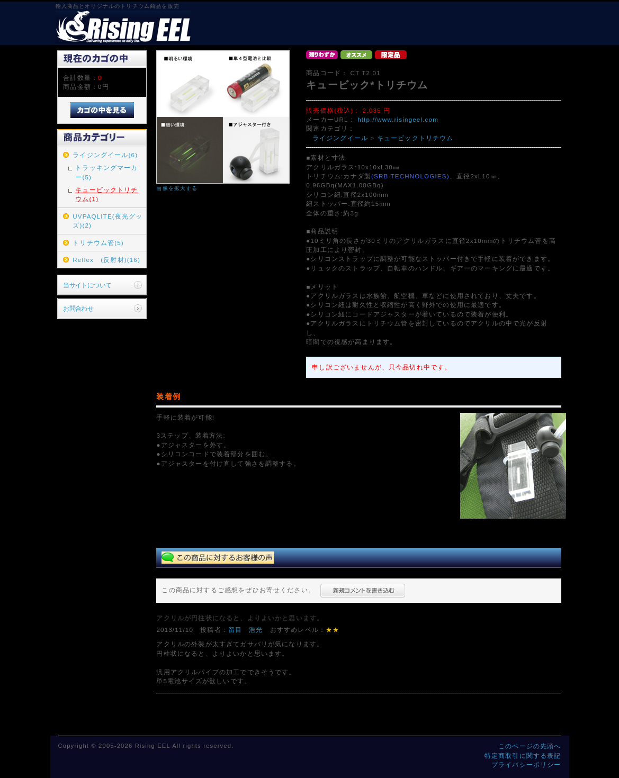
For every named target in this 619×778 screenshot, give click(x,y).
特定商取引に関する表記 (523, 755)
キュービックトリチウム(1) (106, 194)
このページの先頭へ (529, 746)
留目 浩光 (245, 629)
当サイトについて (87, 285)
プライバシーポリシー (526, 764)
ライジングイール (340, 137)
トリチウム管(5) (98, 242)
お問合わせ (78, 308)
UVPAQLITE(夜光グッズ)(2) (107, 221)
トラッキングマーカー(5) (106, 172)
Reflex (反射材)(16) (106, 259)
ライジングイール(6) (105, 154)
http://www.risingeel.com (397, 119)
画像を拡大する (177, 188)
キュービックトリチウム (415, 137)
